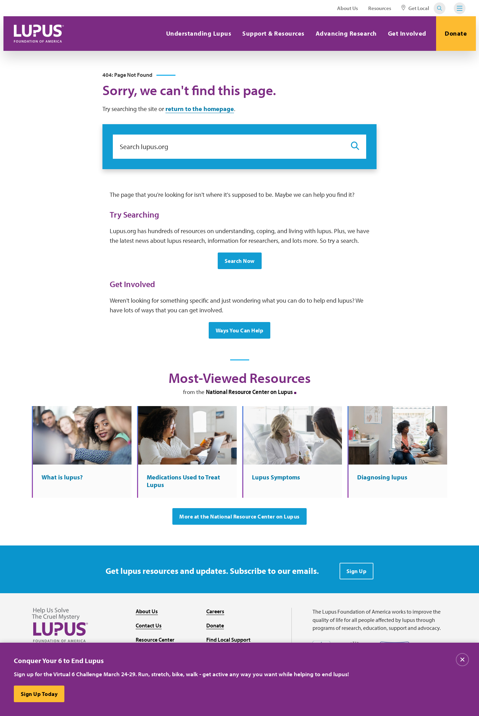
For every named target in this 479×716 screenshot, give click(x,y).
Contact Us (149, 625)
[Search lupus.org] (228, 147)
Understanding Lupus (199, 33)
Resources (379, 8)
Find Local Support (228, 639)
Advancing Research (346, 33)
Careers (215, 611)
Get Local (415, 8)
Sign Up (356, 571)
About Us (347, 8)
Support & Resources (273, 33)
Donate (456, 33)
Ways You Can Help (240, 330)
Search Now (240, 260)
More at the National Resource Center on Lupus (239, 516)
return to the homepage (199, 109)
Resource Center (155, 639)
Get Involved (407, 33)
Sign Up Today (39, 693)
